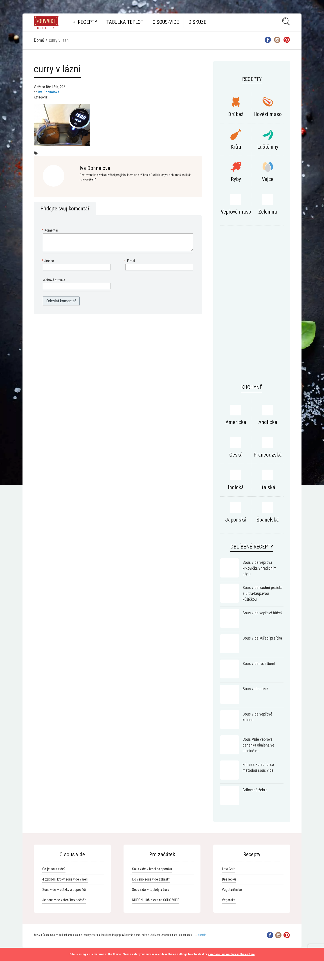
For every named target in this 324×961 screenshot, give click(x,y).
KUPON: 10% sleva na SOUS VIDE (155, 900)
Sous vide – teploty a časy (150, 889)
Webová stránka (54, 280)
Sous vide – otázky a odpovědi (64, 889)
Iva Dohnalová (48, 92)
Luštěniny (267, 147)
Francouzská (268, 455)
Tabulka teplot (124, 22)
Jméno (48, 261)
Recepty (87, 22)
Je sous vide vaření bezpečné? (64, 900)
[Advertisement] (252, 301)
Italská (267, 487)
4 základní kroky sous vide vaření (65, 879)
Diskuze (197, 22)
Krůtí (236, 147)
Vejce (267, 179)
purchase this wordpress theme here (231, 954)
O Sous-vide (166, 22)
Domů (39, 40)
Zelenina (267, 212)
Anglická (267, 422)
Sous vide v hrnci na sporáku (152, 869)
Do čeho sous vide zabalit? (151, 879)
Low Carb (228, 869)
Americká (235, 422)
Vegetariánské (232, 889)
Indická (236, 487)
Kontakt (202, 934)
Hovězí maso (268, 114)
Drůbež (235, 114)
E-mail (130, 261)
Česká (236, 455)
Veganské (229, 900)
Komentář (50, 230)
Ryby (236, 179)
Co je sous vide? (53, 869)
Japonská (235, 520)
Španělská (267, 520)
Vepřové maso (236, 212)
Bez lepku (229, 879)
